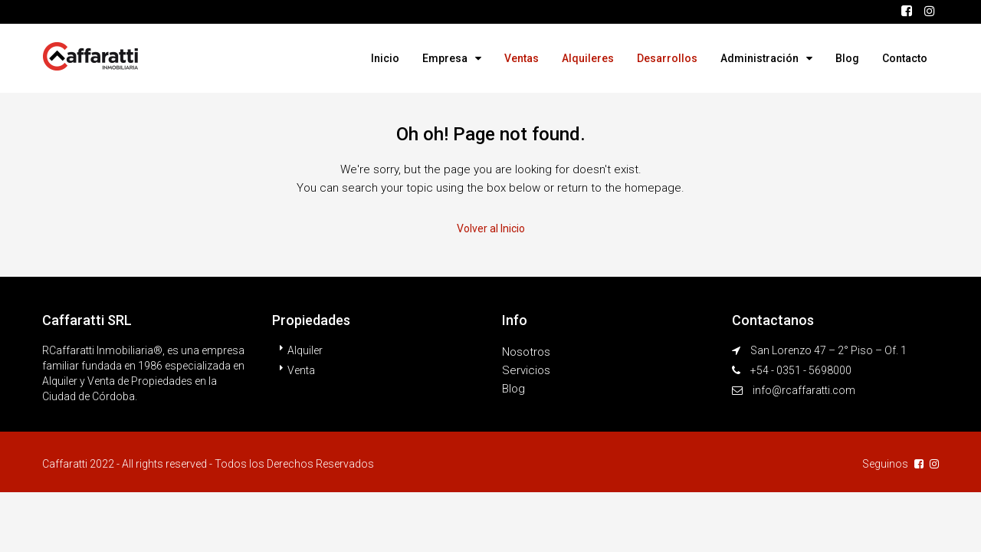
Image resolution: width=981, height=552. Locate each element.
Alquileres (588, 58)
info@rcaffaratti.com (804, 390)
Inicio (385, 58)
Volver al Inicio (491, 228)
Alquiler (305, 350)
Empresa (445, 58)
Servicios (526, 370)
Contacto (904, 58)
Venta (301, 370)
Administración (759, 58)
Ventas (521, 58)
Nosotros (526, 352)
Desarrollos (667, 58)
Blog (847, 58)
